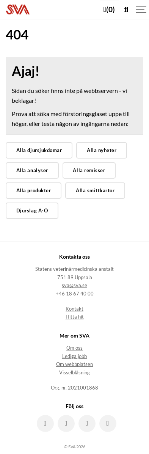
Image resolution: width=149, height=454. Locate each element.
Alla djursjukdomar (39, 150)
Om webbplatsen (74, 364)
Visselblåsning (74, 372)
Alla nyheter (101, 150)
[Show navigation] (141, 9)
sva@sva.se (74, 285)
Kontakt (74, 309)
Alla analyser (32, 170)
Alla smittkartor (95, 190)
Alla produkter (33, 190)
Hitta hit (75, 317)
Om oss (74, 348)
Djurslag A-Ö (32, 210)
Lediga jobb (74, 356)
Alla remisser (89, 170)
